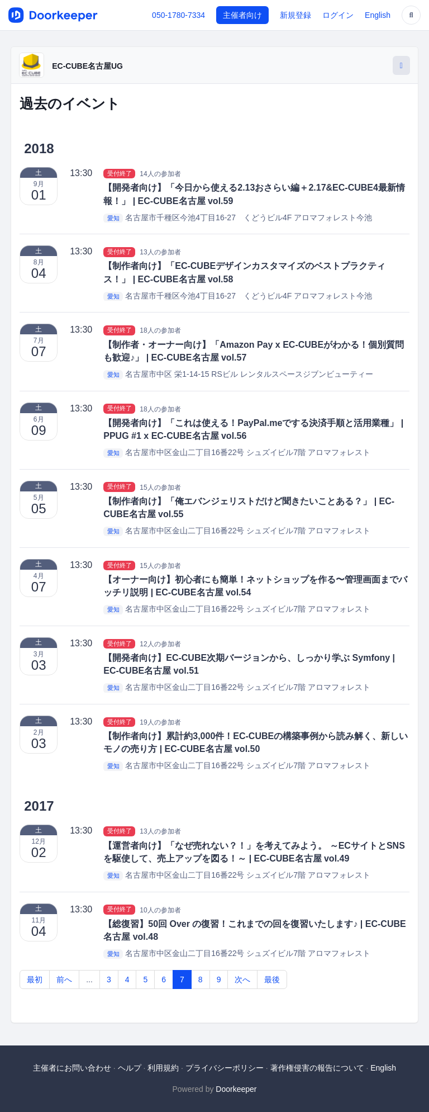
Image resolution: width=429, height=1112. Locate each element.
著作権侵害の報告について (317, 1067)
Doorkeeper (236, 1089)
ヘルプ (129, 1067)
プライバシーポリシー (224, 1067)
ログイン (338, 15)
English (377, 15)
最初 (34, 979)
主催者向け (242, 15)
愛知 (113, 218)
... (89, 979)
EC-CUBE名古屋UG (87, 65)
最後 (272, 979)
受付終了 (119, 173)
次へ (242, 979)
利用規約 (163, 1067)
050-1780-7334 (178, 15)
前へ (64, 979)
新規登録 (295, 15)
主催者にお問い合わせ (72, 1067)
